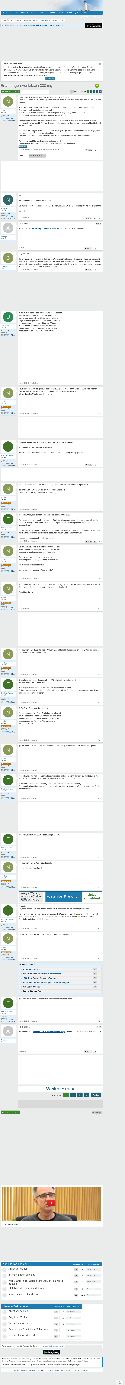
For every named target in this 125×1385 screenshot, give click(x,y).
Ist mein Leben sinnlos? (22, 1274)
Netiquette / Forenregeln (74, 1370)
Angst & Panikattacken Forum (27, 1346)
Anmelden (96, 17)
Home (5, 13)
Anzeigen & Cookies (53, 1370)
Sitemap (86, 1370)
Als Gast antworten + (10, 91)
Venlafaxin (22, 147)
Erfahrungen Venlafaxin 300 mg (26, 85)
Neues (14, 13)
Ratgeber (51, 13)
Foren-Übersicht (7, 1346)
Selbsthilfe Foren (27, 13)
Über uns (24, 1370)
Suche (40, 13)
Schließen (50, 79)
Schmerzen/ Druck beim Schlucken (28, 1329)
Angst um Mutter (18, 1268)
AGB (62, 1370)
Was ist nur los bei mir (21, 1323)
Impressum (31, 1370)
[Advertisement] (42, 630)
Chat (61, 13)
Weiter (96, 1095)
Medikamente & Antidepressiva (52, 1346)
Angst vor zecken (18, 1311)
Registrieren (83, 17)
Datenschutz (41, 1370)
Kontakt (16, 1370)
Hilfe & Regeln (72, 13)
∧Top (119, 1382)
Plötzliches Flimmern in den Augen (28, 1288)
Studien (86, 13)
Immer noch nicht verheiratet (25, 1294)
